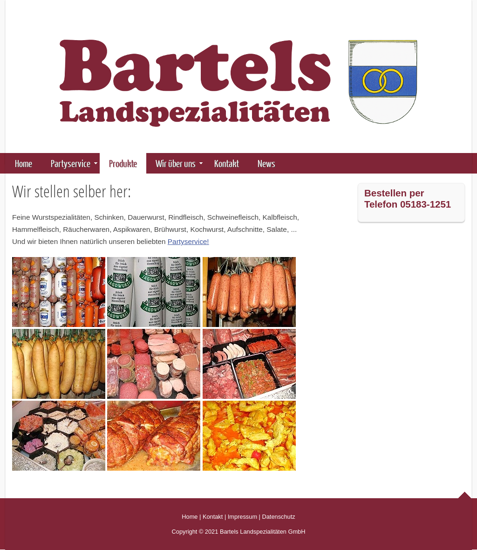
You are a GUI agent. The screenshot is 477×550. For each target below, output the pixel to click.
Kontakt (226, 163)
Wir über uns (179, 163)
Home (23, 163)
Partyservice (74, 163)
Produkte (126, 163)
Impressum (242, 516)
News (266, 163)
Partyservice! (188, 241)
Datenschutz (278, 516)
